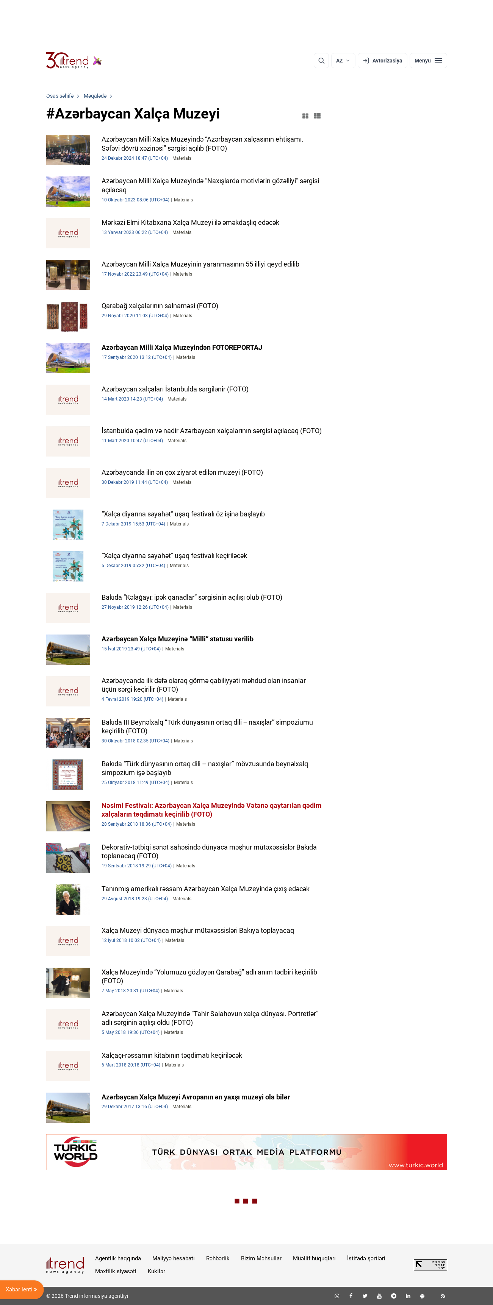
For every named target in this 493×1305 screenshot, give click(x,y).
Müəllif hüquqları (314, 1258)
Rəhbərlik (218, 1258)
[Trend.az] (74, 60)
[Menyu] (428, 60)
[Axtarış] (321, 60)
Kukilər (156, 1271)
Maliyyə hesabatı (173, 1258)
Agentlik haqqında (118, 1258)
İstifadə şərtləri (366, 1258)
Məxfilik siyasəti (115, 1271)
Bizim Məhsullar (261, 1258)
